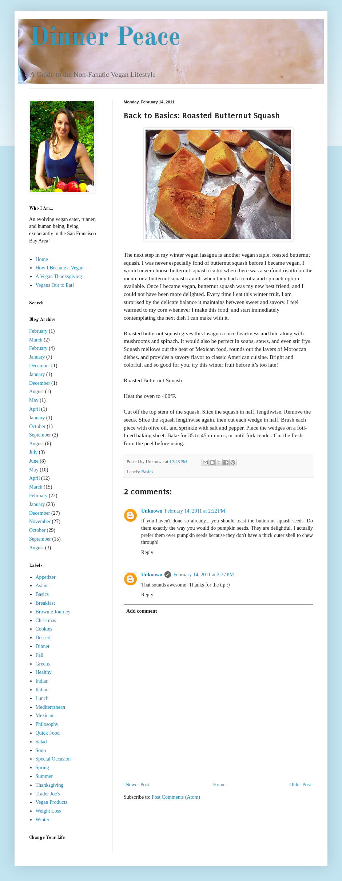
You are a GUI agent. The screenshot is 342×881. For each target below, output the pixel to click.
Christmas (46, 620)
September (40, 435)
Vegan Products (52, 802)
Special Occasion (53, 759)
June (34, 461)
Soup (41, 750)
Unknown (151, 511)
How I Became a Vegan (60, 267)
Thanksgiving (50, 785)
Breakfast (45, 603)
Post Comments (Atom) (176, 797)
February (38, 331)
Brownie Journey (53, 612)
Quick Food (48, 733)
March (36, 340)
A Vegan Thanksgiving (59, 276)
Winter (42, 819)
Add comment (141, 611)
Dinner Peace (105, 38)
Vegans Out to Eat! (55, 285)
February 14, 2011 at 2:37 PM (203, 574)
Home (219, 784)
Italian (42, 689)
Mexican (44, 715)
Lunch (42, 698)
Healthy (44, 672)
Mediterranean (50, 707)
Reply (147, 552)
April (34, 409)
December (39, 365)
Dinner (43, 646)
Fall (40, 655)
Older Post (300, 784)
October (37, 426)
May (34, 400)
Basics (147, 471)
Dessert (43, 637)
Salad (41, 741)
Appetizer (46, 577)
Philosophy (47, 724)
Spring (42, 767)
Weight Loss (48, 811)
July (33, 452)
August (36, 391)
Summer (44, 776)
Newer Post (137, 784)
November (40, 521)
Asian (42, 585)
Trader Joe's (48, 794)
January (37, 357)
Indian (42, 681)
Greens (43, 664)
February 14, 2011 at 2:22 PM (194, 511)
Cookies (44, 629)
